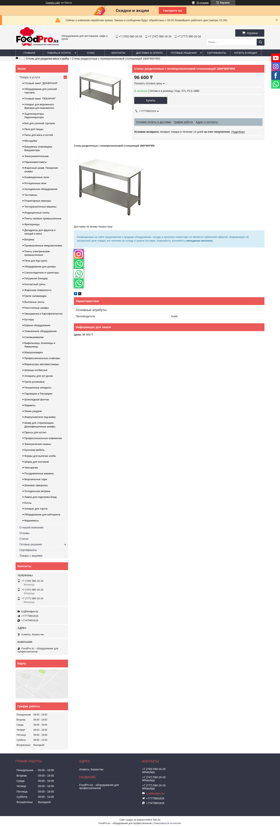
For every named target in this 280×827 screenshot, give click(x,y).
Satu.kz (156, 819)
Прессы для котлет (35, 432)
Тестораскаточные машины (40, 206)
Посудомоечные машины (39, 473)
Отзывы (24, 533)
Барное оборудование (37, 325)
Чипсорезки (31, 467)
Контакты (118, 52)
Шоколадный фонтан (36, 399)
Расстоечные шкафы (36, 307)
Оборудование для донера (40, 266)
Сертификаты (216, 52)
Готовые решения (183, 52)
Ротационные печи (35, 183)
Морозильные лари (35, 479)
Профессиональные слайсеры (42, 358)
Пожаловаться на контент (167, 823)
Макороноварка (33, 352)
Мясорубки (30, 140)
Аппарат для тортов (35, 508)
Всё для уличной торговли (39, 123)
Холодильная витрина (37, 491)
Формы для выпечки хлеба (40, 455)
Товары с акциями (30, 555)
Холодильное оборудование (40, 189)
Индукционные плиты (37, 212)
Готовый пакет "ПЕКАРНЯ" (40, 98)
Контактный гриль (34, 284)
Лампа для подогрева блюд (40, 497)
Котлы (28, 502)
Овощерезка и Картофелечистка (43, 313)
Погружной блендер (36, 278)
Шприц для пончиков (36, 461)
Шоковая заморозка (36, 485)
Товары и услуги (59, 52)
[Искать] (260, 42)
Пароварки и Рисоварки (38, 393)
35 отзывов (203, 2)
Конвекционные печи (36, 177)
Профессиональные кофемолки (43, 438)
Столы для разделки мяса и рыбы (47, 58)
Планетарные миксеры (37, 200)
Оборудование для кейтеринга (42, 514)
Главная (29, 52)
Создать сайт (53, 2)
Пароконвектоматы (35, 162)
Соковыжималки (34, 337)
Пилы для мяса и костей (38, 135)
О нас (91, 52)
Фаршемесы (31, 520)
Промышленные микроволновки (43, 245)
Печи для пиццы (33, 129)
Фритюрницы (32, 224)
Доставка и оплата (149, 52)
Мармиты (29, 405)
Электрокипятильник (36, 156)
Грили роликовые (34, 381)
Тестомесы (30, 194)
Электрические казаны (37, 444)
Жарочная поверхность (38, 290)
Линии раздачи (33, 411)
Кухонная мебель (34, 449)
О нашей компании (31, 527)
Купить (150, 100)
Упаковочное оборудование (40, 331)
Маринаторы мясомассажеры (41, 364)
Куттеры (29, 319)
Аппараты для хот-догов (38, 375)
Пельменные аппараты (37, 387)
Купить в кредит (245, 52)
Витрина (29, 239)
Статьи (23, 538)
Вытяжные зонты (34, 302)
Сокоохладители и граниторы (41, 272)
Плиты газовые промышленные (42, 218)
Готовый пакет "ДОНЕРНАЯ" (41, 83)
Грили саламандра (35, 295)
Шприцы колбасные (35, 370)
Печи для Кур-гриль (35, 260)
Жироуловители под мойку (40, 417)
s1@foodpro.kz (29, 611)
